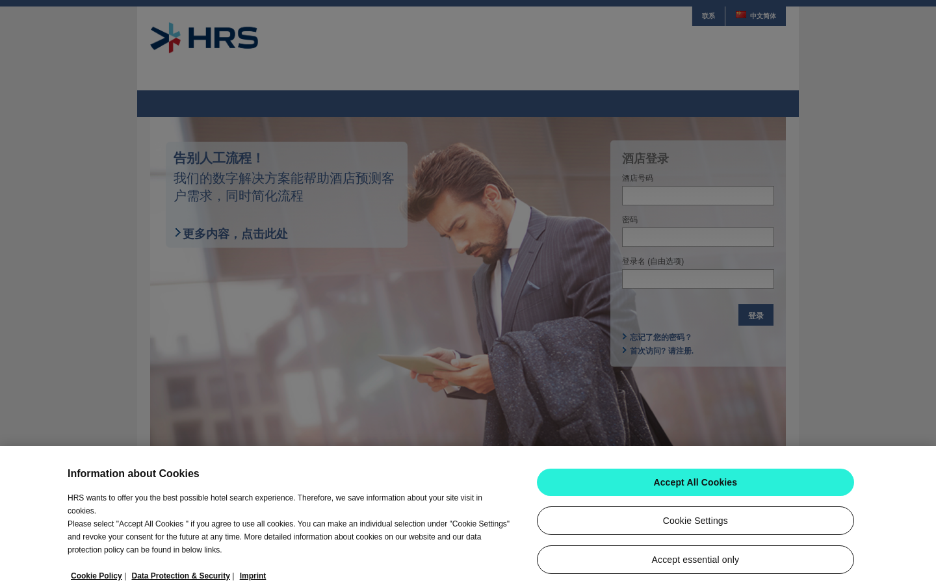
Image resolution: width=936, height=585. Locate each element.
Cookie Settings (695, 526)
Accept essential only (695, 565)
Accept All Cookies (695, 487)
